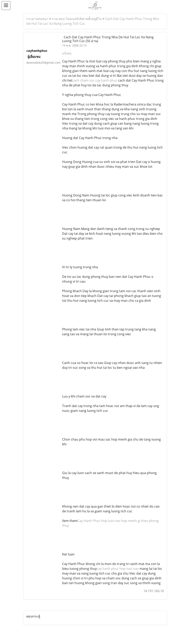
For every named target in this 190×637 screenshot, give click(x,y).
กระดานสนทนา (37, 19)
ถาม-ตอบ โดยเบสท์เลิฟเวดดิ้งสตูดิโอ (77, 19)
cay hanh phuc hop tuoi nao (118, 568)
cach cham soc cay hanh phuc (94, 80)
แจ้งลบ (67, 53)
